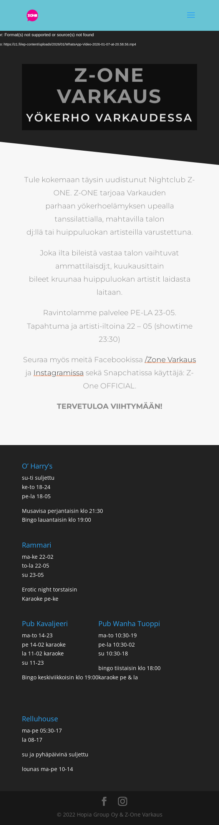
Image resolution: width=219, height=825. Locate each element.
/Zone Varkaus (170, 349)
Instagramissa (58, 362)
